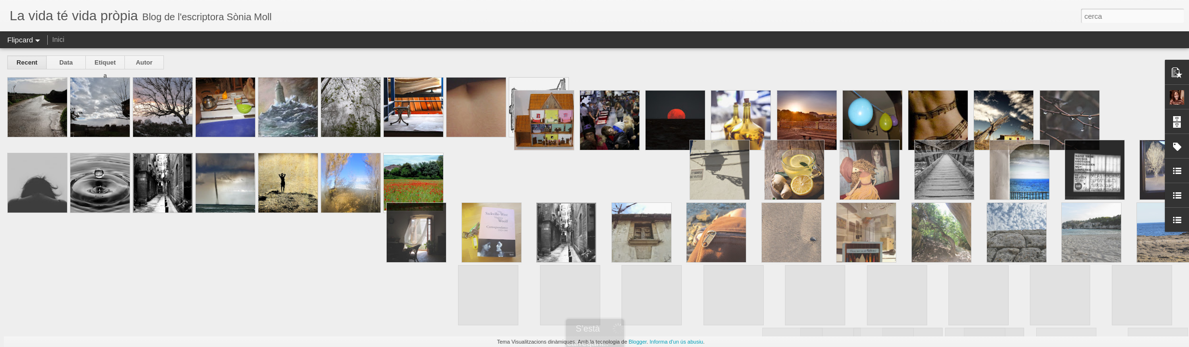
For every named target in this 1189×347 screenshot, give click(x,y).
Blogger (638, 342)
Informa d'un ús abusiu (676, 342)
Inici (58, 39)
